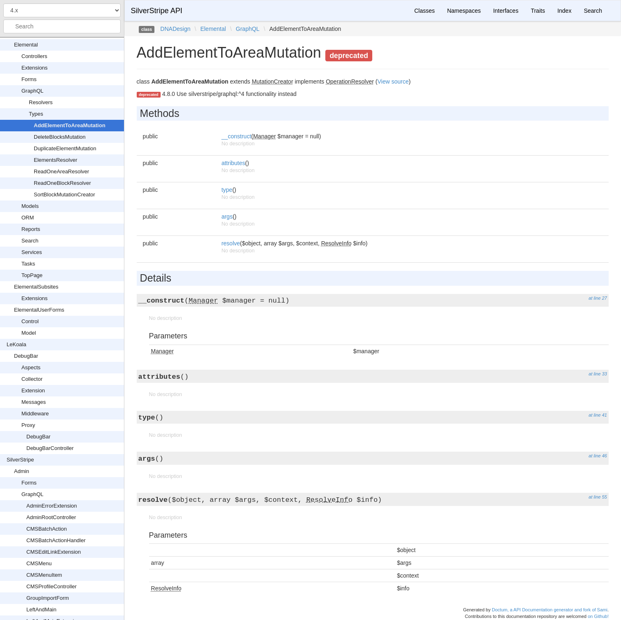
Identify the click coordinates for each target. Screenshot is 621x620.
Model (28, 333)
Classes (424, 10)
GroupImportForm (47, 598)
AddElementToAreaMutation (69, 125)
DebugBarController (50, 448)
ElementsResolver (55, 160)
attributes (233, 163)
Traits (538, 10)
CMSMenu (38, 563)
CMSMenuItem (44, 575)
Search (29, 241)
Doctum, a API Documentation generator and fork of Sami (549, 609)
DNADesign (175, 29)
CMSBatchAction (46, 529)
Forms (29, 79)
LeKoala (16, 344)
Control (30, 321)
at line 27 (597, 298)
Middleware (35, 413)
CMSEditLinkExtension (53, 552)
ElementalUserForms (39, 310)
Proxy (28, 425)
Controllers (34, 56)
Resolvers (41, 102)
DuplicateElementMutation (65, 148)
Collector (31, 379)
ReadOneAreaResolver (61, 171)
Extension (33, 390)
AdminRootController (51, 517)
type (227, 189)
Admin (21, 471)
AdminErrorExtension (51, 506)
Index (564, 10)
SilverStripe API (156, 11)
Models (30, 206)
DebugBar (26, 356)
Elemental (26, 45)
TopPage (31, 275)
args (227, 216)
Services (31, 252)
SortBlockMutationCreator (64, 194)
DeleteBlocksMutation (60, 137)
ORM (27, 217)
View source (393, 81)
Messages (33, 402)
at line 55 (597, 496)
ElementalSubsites (36, 287)
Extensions (34, 68)
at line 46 (597, 455)
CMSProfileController (51, 586)
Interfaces (505, 10)
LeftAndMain (41, 609)
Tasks (28, 264)
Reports (30, 229)
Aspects (30, 367)
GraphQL (32, 91)
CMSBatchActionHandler (56, 540)
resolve (231, 243)
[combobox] (62, 26)
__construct (236, 136)
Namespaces (464, 10)
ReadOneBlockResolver (62, 183)
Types (36, 114)
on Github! (598, 616)
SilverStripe (20, 460)
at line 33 (597, 373)
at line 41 (597, 415)
